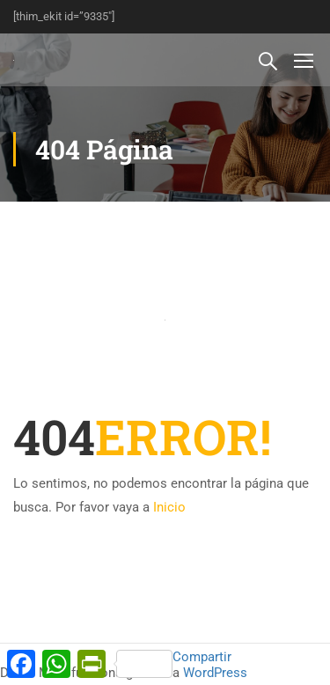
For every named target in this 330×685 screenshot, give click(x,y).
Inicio (169, 507)
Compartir (173, 663)
